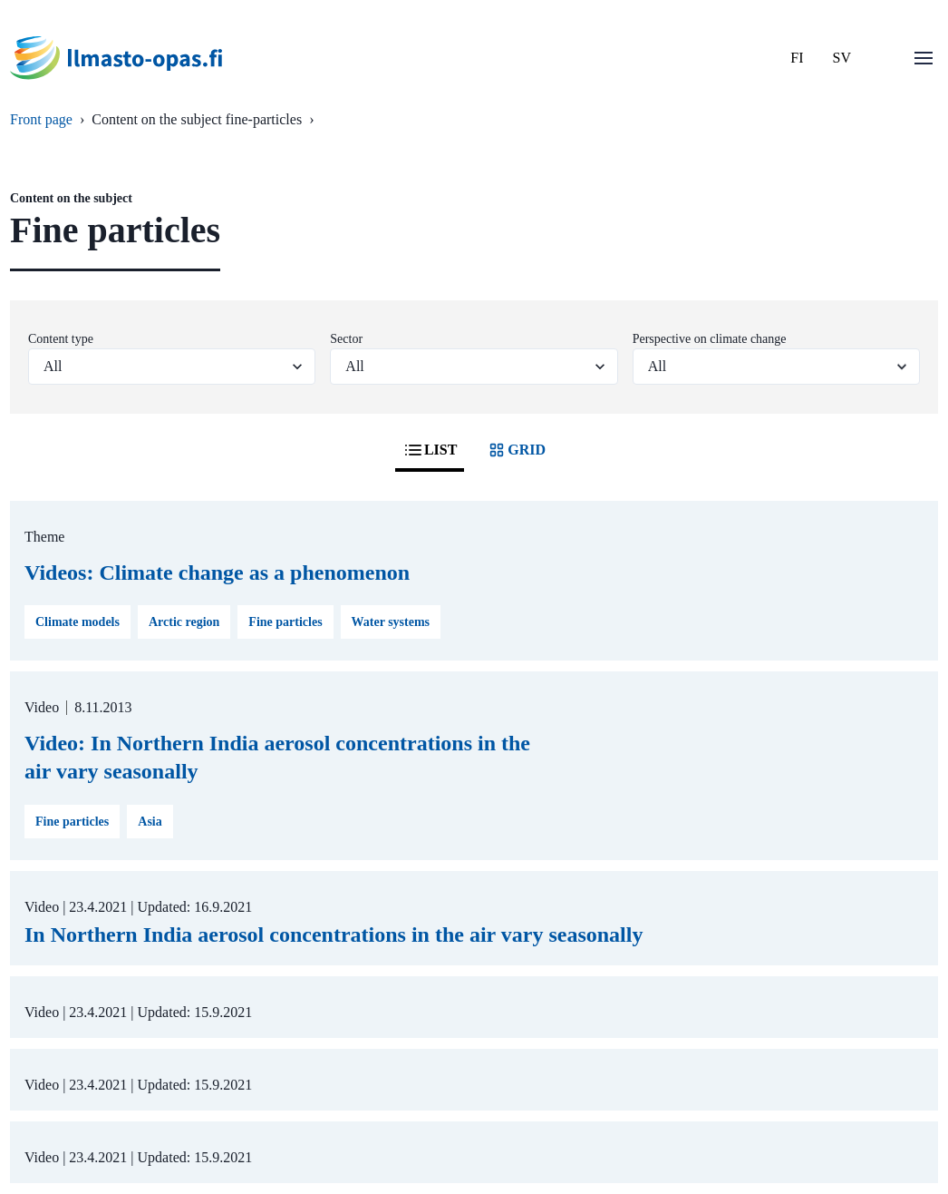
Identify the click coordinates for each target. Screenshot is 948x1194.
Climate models (77, 622)
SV (842, 57)
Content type (60, 339)
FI (796, 57)
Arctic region (184, 622)
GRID (516, 450)
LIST (429, 450)
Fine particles (285, 622)
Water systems (391, 622)
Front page (41, 119)
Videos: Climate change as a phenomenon (217, 572)
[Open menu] (923, 58)
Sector (346, 339)
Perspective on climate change (710, 339)
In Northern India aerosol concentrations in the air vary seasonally (333, 934)
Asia (149, 821)
